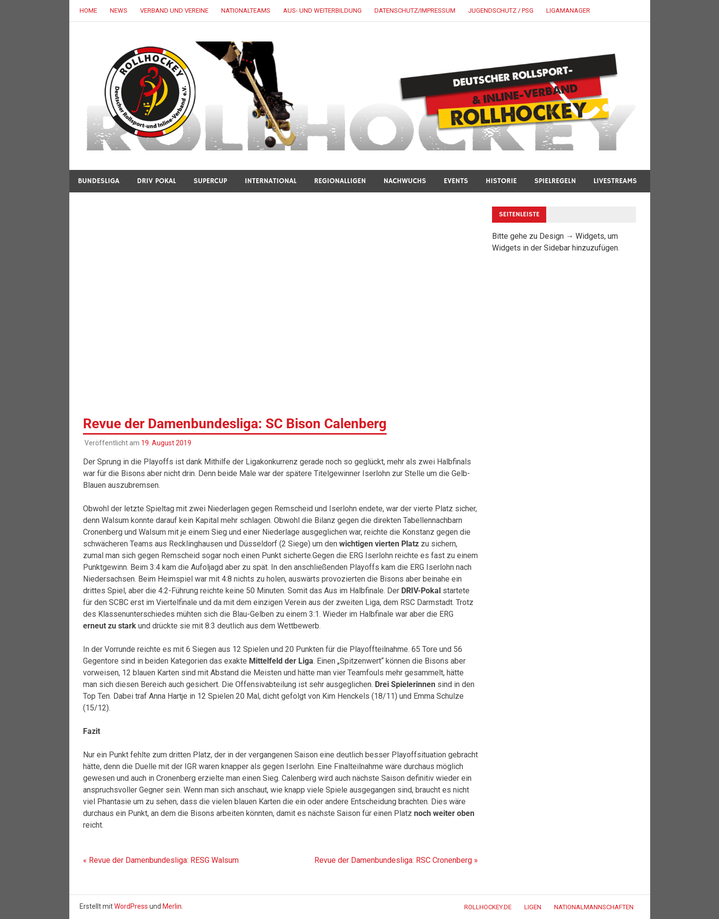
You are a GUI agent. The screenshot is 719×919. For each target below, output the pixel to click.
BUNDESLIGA (99, 181)
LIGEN (532, 907)
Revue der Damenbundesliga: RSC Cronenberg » (396, 860)
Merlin (172, 906)
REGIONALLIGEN (340, 181)
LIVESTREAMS (615, 181)
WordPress (131, 906)
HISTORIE (501, 181)
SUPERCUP (210, 181)
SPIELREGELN (555, 181)
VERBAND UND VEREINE (174, 10)
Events (456, 181)
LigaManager (568, 10)
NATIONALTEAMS (245, 10)
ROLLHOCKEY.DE (488, 907)
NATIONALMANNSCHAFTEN (594, 907)
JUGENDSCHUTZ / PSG (501, 10)
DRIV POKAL (156, 181)
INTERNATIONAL (270, 181)
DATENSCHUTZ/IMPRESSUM (414, 10)
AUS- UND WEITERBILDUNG (322, 10)
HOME (88, 10)
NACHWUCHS (405, 181)
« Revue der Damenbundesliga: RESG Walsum (161, 860)
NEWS (118, 10)
